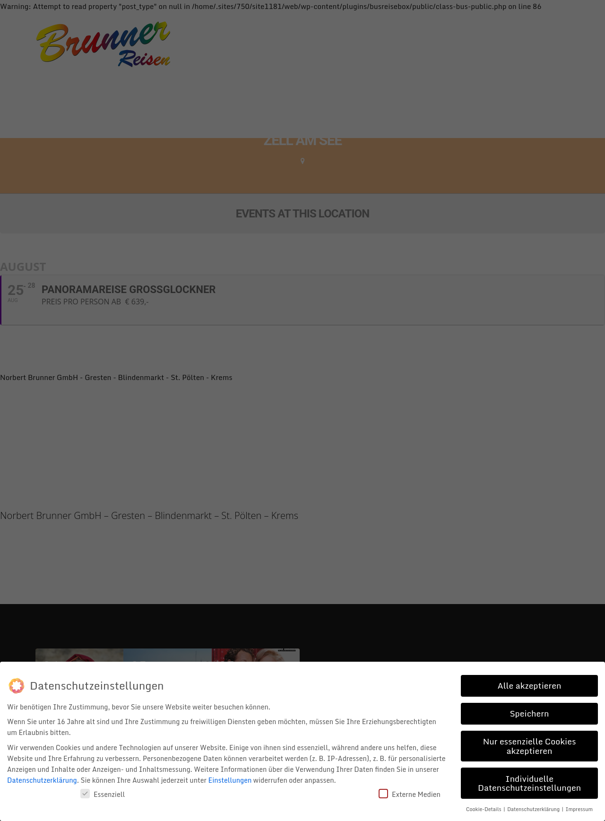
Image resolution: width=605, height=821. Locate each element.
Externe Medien (410, 794)
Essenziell (102, 794)
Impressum (579, 809)
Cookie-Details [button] (484, 809)
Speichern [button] (529, 713)
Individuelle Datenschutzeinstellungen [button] (529, 783)
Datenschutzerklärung (42, 780)
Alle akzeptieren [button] (529, 685)
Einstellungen (230, 780)
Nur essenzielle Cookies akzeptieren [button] (529, 746)
